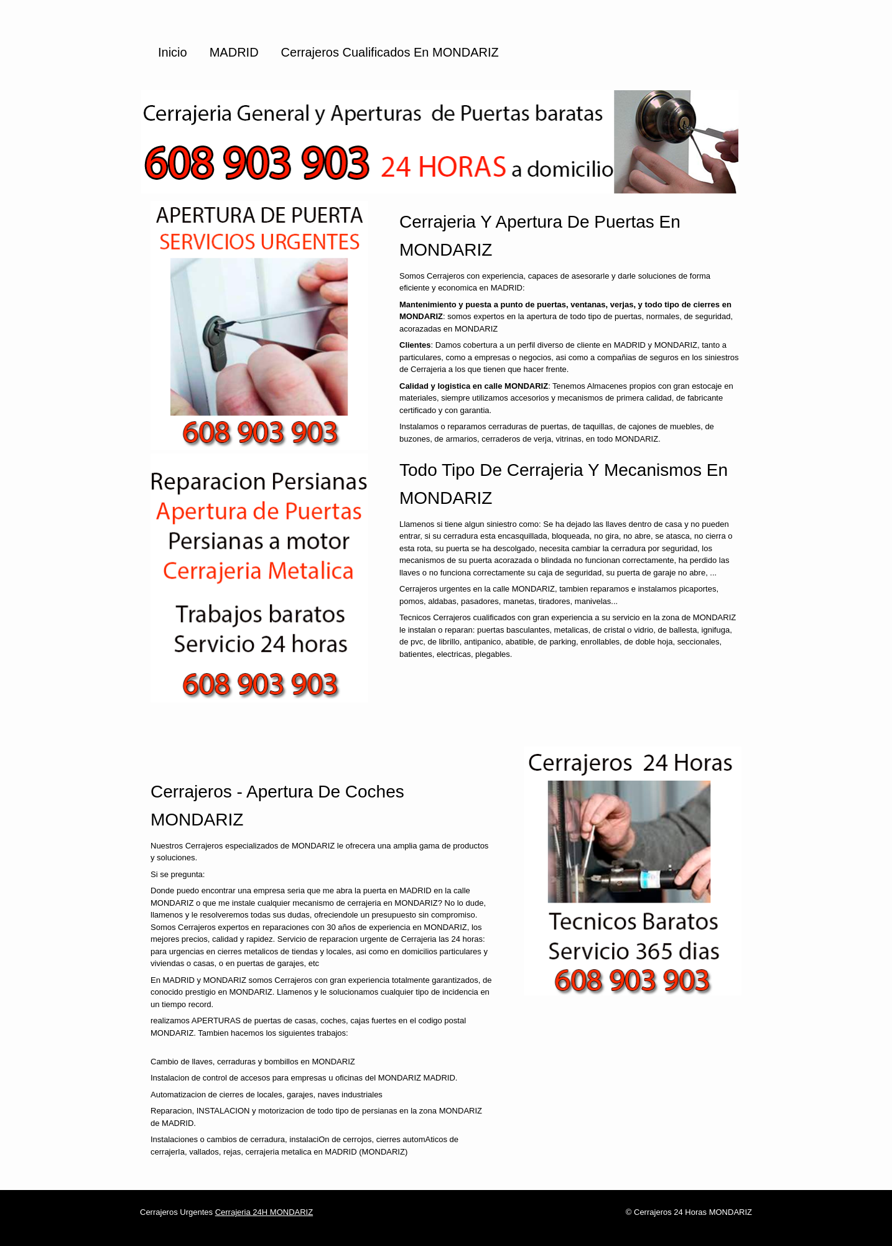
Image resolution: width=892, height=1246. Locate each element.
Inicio (172, 52)
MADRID (234, 52)
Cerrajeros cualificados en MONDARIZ (390, 52)
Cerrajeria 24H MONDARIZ (264, 1212)
